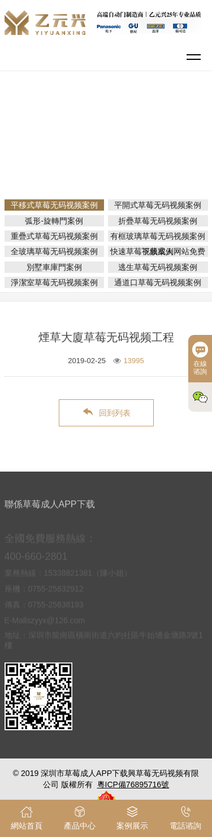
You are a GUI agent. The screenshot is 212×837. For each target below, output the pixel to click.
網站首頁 (108, 137)
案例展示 (152, 137)
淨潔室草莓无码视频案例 (54, 282)
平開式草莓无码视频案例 (157, 205)
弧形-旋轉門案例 (54, 220)
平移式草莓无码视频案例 (110, 153)
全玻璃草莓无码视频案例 (54, 251)
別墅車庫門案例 (54, 267)
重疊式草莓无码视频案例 (54, 236)
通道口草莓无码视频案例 (157, 282)
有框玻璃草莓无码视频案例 (157, 236)
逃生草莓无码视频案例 (157, 267)
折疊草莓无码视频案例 (157, 220)
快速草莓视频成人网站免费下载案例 (157, 251)
